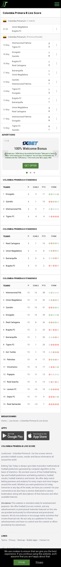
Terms (4, 540)
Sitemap (21, 540)
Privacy (12, 540)
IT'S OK (21, 562)
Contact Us (44, 540)
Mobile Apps (32, 540)
